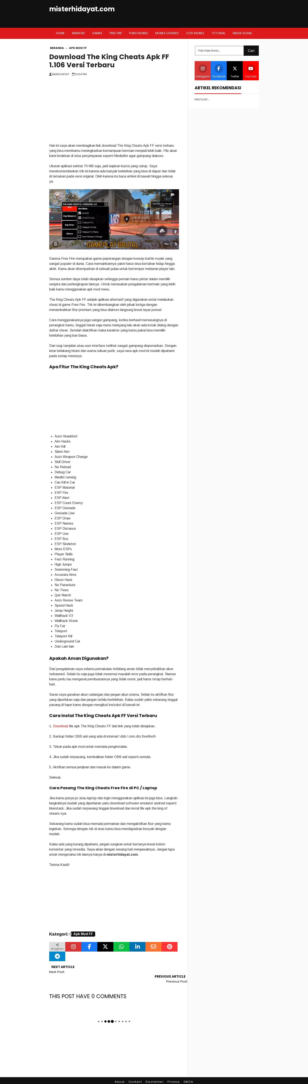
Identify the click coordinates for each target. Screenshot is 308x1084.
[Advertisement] (114, 111)
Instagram (203, 71)
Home (60, 33)
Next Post (57, 972)
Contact (135, 1072)
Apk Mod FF (83, 934)
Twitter (235, 71)
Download (60, 726)
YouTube (250, 71)
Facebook (218, 71)
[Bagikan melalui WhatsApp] (121, 947)
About (120, 1072)
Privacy (173, 1072)
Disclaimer (155, 1072)
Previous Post (177, 972)
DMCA (188, 1072)
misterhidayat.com (82, 9)
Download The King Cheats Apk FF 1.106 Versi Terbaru (109, 61)
